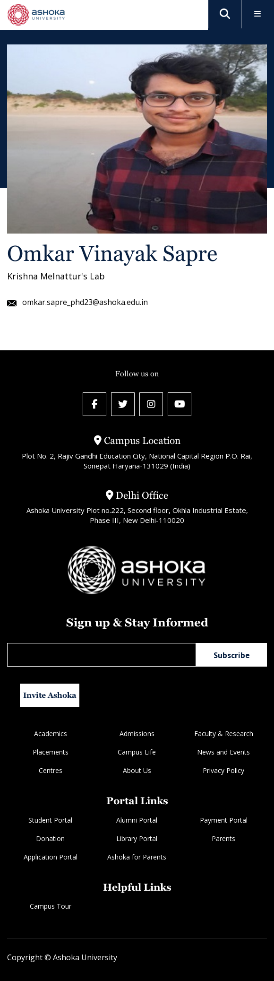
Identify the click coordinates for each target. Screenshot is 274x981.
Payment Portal (224, 820)
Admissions (137, 733)
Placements (50, 751)
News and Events (223, 751)
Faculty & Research (223, 733)
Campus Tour (50, 906)
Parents (223, 838)
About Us (137, 770)
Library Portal (136, 838)
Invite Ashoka (50, 695)
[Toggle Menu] (258, 14)
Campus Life (137, 751)
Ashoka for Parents (136, 856)
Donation (50, 838)
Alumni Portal (136, 820)
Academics (50, 733)
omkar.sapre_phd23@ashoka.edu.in (77, 302)
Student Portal (50, 820)
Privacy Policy (223, 770)
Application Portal (50, 856)
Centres (50, 770)
